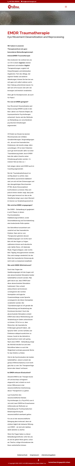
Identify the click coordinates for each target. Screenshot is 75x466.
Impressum (34, 455)
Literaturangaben (49, 455)
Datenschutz (22, 455)
